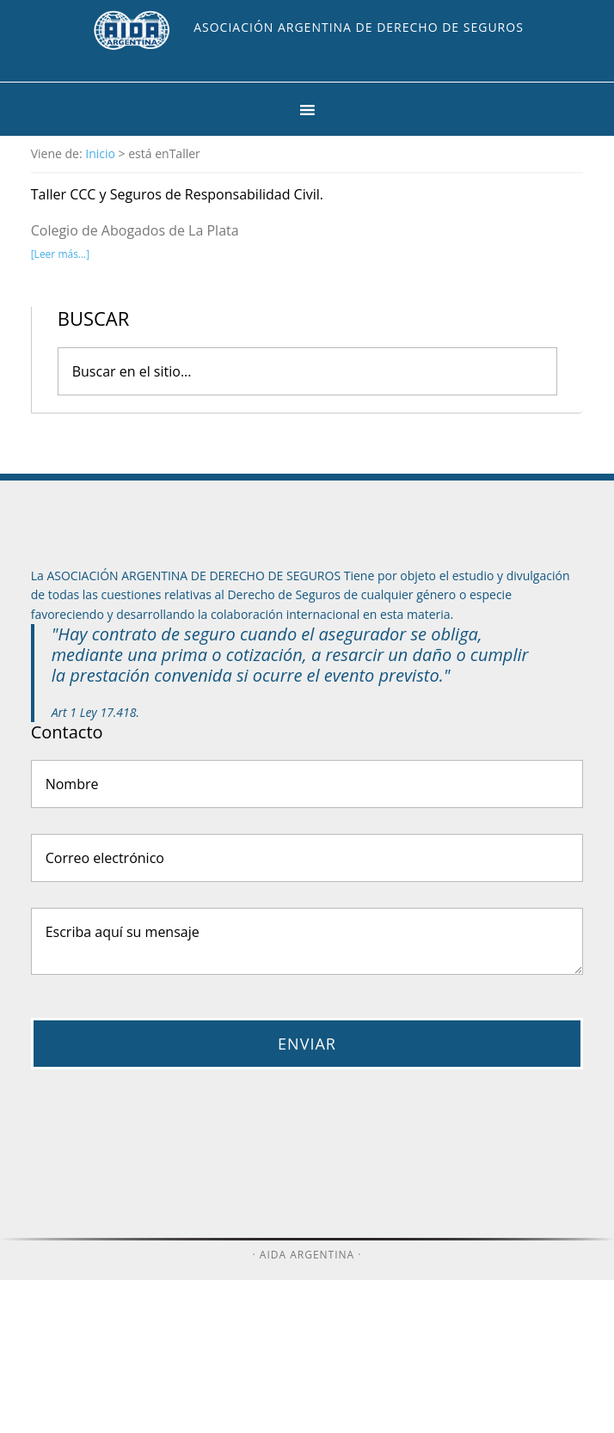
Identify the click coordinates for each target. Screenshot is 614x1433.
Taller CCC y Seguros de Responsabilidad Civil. (177, 194)
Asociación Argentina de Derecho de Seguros (358, 27)
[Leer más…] (60, 254)
